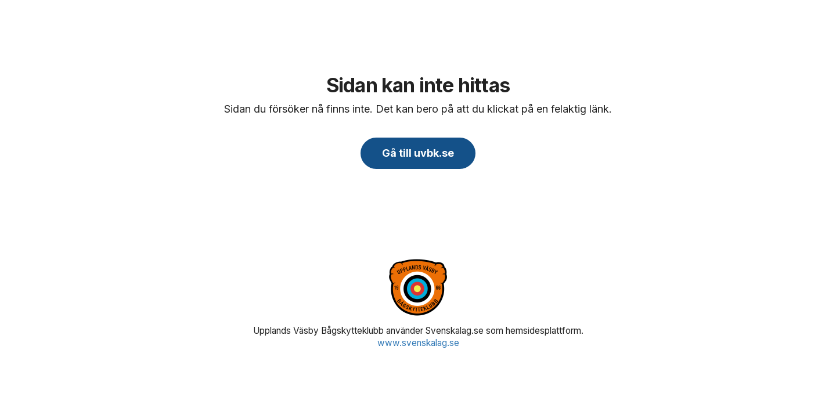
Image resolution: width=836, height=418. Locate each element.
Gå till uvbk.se (418, 153)
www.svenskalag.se (418, 342)
